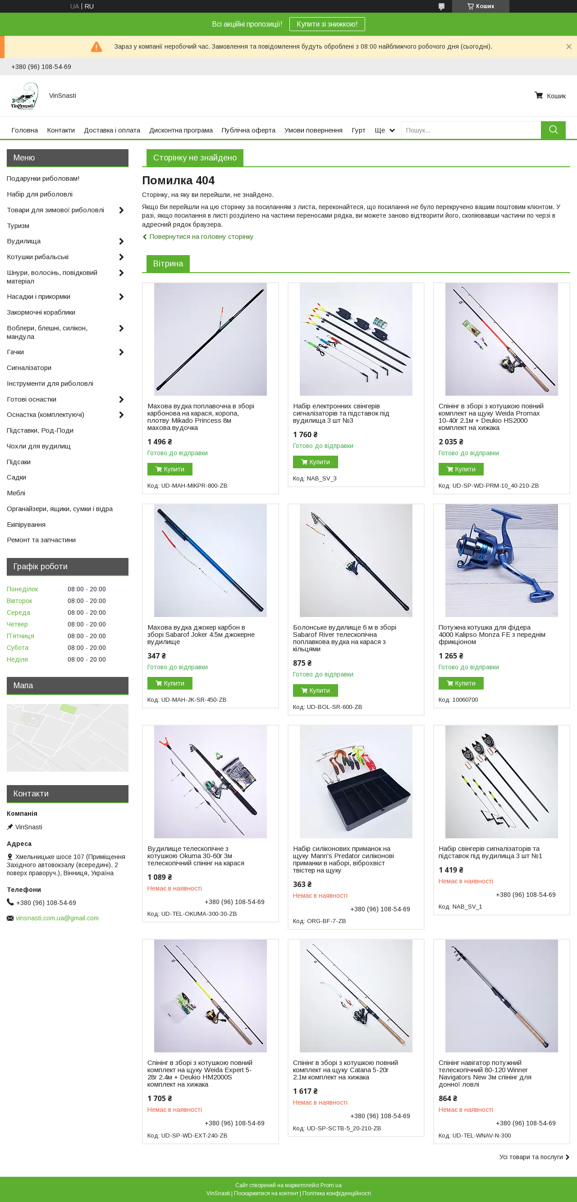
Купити (174, 469)
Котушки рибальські (38, 257)
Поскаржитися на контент (266, 1193)
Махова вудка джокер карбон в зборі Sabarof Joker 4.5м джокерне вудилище (201, 634)
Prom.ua (331, 1185)
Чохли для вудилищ (39, 446)
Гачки (15, 352)
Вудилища (24, 241)
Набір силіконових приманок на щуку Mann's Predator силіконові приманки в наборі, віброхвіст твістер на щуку (343, 859)
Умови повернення (313, 130)
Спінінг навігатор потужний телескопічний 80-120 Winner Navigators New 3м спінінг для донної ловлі (485, 1073)
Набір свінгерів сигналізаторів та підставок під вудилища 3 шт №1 (490, 852)
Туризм (18, 225)
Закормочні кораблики (41, 312)
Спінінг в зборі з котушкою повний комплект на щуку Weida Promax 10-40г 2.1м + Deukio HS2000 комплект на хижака (491, 416)
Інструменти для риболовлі (50, 383)
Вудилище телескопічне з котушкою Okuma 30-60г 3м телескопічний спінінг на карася (195, 856)
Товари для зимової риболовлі (55, 210)
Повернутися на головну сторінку (202, 236)
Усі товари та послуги (531, 1157)
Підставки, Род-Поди (40, 430)
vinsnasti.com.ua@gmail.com (57, 918)
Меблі (16, 493)
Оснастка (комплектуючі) (45, 414)
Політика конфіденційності (336, 1193)
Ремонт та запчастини (41, 540)
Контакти (61, 130)
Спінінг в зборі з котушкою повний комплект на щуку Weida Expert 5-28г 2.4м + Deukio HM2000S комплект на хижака (199, 1073)
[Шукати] (553, 130)
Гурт (359, 130)
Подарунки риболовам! (43, 178)
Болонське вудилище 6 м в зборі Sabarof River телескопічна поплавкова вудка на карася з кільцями (344, 638)
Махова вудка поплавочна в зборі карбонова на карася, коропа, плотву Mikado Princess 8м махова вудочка (200, 416)
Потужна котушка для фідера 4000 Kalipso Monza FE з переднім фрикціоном (492, 634)
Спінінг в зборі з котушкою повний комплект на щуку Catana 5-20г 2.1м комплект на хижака (345, 1070)
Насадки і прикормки (38, 296)
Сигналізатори (29, 367)
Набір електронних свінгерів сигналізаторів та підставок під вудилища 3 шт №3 (341, 413)
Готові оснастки (31, 399)
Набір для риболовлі (40, 194)
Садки (16, 477)
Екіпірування (26, 524)
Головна (24, 130)
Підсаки (19, 462)
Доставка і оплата (112, 130)
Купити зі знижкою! (327, 24)
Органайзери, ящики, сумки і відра (60, 508)
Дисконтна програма (181, 130)
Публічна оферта (248, 130)
